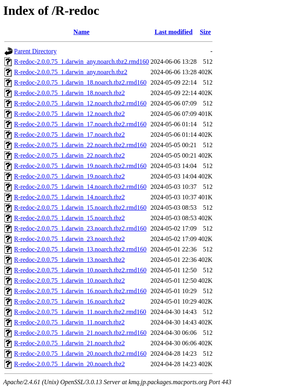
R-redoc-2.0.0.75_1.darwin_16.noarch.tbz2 (69, 301)
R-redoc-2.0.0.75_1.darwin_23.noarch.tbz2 (69, 238)
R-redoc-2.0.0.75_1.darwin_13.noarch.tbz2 (69, 259)
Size (205, 31)
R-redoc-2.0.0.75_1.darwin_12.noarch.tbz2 (69, 113)
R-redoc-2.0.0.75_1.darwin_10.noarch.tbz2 (69, 280)
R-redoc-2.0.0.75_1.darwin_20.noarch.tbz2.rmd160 (80, 353)
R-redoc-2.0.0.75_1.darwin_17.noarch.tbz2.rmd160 (80, 124)
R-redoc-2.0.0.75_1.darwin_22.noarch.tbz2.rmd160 (80, 145)
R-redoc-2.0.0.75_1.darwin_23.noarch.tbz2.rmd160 (80, 228)
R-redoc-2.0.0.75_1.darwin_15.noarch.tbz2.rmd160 (80, 207)
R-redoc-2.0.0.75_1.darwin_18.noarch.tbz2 (69, 92)
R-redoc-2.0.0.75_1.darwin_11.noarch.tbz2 (69, 322)
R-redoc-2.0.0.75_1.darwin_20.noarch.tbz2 (69, 364)
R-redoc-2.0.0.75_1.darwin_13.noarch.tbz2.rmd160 (80, 249)
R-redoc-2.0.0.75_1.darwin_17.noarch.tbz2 (69, 134)
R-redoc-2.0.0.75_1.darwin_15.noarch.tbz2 (69, 218)
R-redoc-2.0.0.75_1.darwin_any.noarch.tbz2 (70, 72)
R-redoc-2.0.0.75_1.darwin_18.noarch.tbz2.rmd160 (80, 82)
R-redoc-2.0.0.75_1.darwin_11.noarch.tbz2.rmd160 (80, 311)
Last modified (173, 31)
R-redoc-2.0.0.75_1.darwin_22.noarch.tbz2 (69, 155)
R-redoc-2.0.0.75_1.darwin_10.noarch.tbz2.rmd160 (80, 270)
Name (81, 31)
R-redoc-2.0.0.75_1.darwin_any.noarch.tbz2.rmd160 (81, 61)
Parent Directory (35, 51)
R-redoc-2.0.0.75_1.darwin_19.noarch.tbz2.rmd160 (80, 165)
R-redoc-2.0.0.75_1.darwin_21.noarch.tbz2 (69, 343)
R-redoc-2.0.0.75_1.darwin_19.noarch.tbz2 (69, 176)
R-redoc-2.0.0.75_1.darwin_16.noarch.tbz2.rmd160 (80, 291)
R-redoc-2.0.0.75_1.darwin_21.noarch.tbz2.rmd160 (80, 332)
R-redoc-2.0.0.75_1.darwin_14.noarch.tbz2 (69, 197)
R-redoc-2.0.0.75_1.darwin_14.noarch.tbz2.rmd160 (80, 186)
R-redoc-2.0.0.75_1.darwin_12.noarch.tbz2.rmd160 (80, 103)
